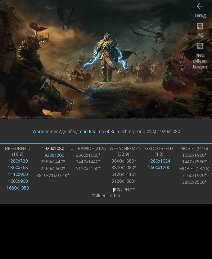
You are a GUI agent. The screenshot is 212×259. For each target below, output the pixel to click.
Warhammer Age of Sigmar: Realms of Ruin (75, 131)
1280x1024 (159, 161)
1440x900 (18, 174)
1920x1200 (53, 155)
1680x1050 (17, 188)
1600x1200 (159, 167)
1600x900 (18, 181)
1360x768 (18, 167)
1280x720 (18, 161)
